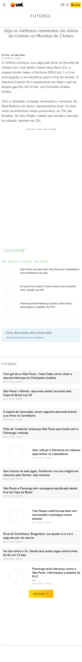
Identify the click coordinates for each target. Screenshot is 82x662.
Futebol (41, 16)
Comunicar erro (14, 250)
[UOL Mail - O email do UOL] (62, 5)
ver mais (41, 594)
